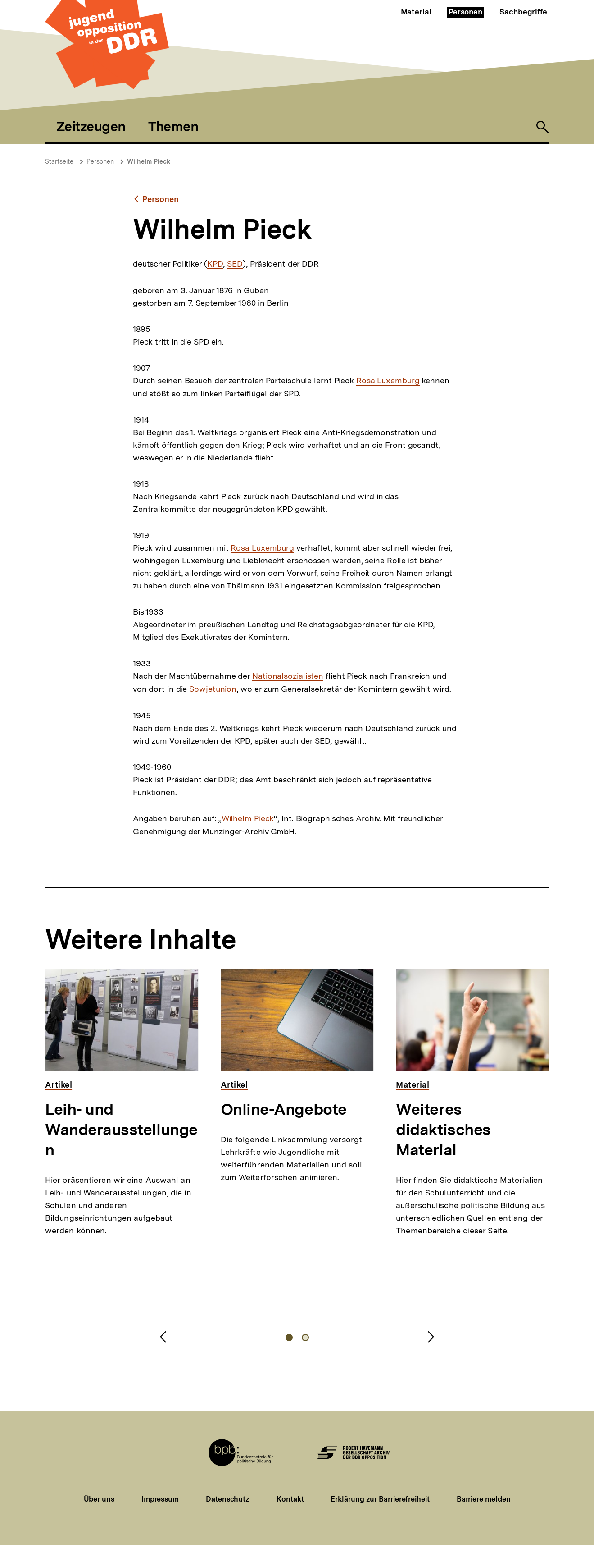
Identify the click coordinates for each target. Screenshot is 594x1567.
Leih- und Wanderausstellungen (121, 1129)
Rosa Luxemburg (388, 381)
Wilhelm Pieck (148, 161)
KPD (215, 264)
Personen (465, 11)
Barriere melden (484, 1499)
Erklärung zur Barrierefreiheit (380, 1499)
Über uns (99, 1499)
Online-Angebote (284, 1109)
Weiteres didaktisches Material (443, 1129)
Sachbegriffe (523, 11)
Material (416, 11)
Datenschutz (227, 1499)
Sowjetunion (212, 689)
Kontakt (290, 1499)
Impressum (160, 1499)
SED (235, 264)
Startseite (59, 161)
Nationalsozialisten (287, 676)
